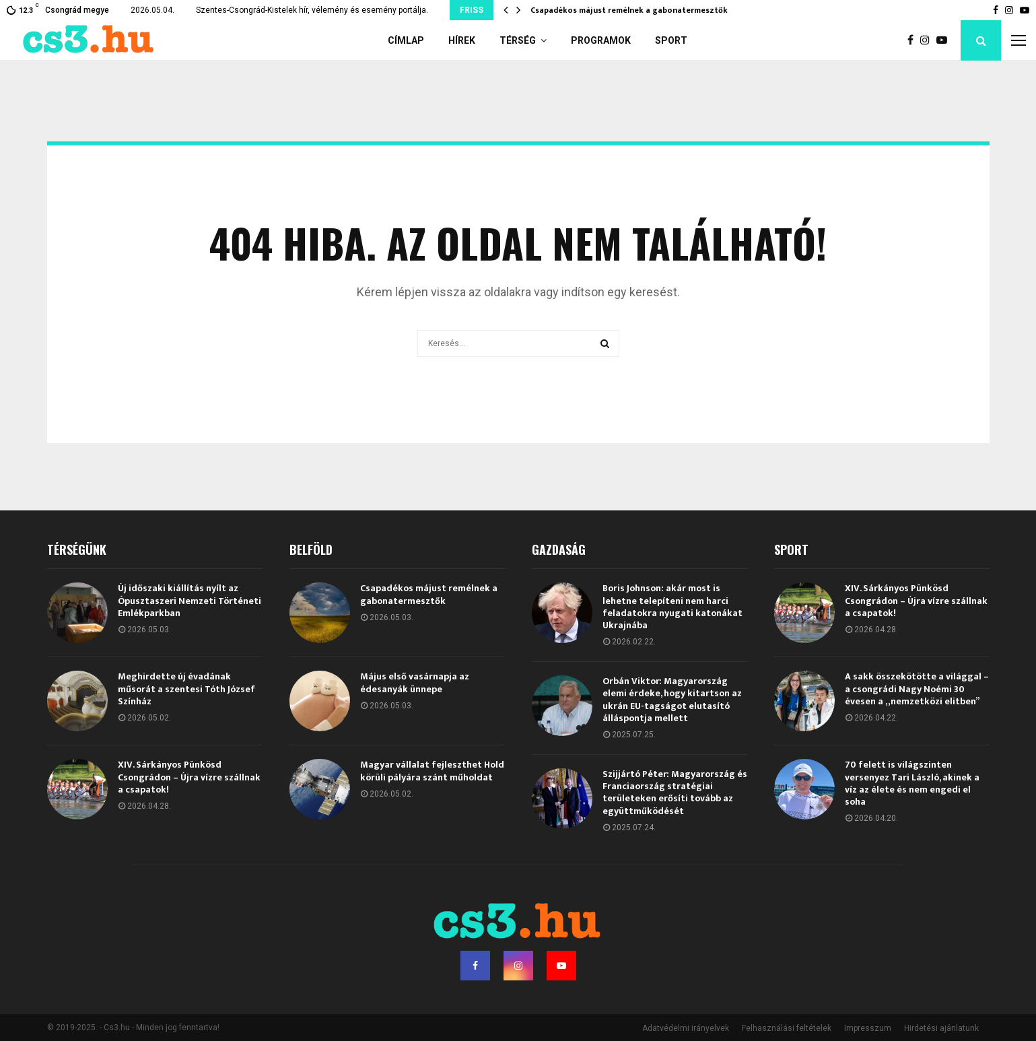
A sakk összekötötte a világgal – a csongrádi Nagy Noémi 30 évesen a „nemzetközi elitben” (917, 688)
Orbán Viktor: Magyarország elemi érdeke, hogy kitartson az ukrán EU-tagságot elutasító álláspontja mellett (672, 699)
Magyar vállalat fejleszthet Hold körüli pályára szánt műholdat (432, 770)
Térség (517, 40)
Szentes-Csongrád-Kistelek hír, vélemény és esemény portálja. (312, 10)
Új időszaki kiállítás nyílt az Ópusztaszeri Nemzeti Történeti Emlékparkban (189, 600)
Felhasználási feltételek (786, 1028)
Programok (601, 40)
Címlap (406, 40)
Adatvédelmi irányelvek (685, 1028)
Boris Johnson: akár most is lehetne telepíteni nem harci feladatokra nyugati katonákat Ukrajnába (672, 606)
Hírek (461, 40)
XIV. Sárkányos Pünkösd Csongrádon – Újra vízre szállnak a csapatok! (189, 777)
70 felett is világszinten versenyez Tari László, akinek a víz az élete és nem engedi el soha (912, 783)
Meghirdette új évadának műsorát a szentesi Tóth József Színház (186, 688)
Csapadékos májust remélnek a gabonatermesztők (629, 10)
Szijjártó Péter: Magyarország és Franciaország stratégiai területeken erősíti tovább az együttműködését (674, 792)
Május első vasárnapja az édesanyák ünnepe (414, 682)
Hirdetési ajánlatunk (941, 1028)
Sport (671, 40)
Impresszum (867, 1028)
